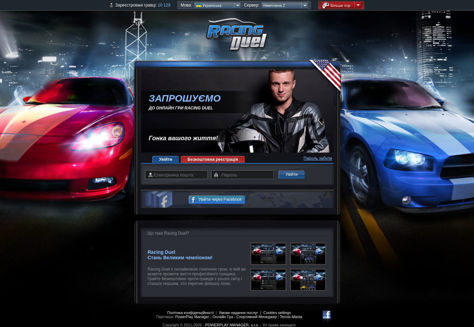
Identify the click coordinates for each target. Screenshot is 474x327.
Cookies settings (277, 313)
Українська (208, 5)
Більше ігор (336, 5)
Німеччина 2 (274, 5)
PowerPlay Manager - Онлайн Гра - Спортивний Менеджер (226, 317)
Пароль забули (318, 158)
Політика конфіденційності (190, 313)
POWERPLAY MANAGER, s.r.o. (232, 325)
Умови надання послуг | (241, 313)
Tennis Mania (291, 317)
